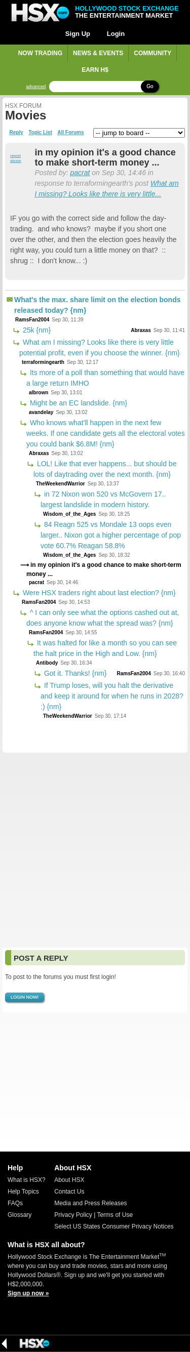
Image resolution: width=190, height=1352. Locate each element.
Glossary (19, 1214)
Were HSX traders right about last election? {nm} (98, 593)
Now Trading (40, 53)
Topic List (40, 132)
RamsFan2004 (32, 319)
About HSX (69, 1179)
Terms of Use (115, 1214)
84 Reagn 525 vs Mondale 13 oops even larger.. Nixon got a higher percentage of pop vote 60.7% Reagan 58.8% (111, 535)
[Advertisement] (95, 850)
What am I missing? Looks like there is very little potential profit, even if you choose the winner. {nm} (99, 347)
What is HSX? (27, 1179)
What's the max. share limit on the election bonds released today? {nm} (97, 305)
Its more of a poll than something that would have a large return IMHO (105, 377)
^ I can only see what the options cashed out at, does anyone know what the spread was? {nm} (102, 617)
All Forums (70, 132)
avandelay (41, 412)
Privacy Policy (73, 1214)
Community (152, 53)
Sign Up (77, 33)
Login (116, 33)
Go (149, 86)
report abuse (15, 158)
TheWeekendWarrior (60, 483)
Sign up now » (28, 1293)
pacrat (80, 173)
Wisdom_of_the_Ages (69, 514)
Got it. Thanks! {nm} (74, 673)
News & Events (98, 53)
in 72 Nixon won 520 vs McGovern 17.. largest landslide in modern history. (103, 499)
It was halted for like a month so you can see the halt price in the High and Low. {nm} (105, 648)
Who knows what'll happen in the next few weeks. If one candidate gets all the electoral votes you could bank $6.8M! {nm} (105, 433)
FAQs (15, 1203)
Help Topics (23, 1191)
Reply (16, 132)
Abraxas (140, 330)
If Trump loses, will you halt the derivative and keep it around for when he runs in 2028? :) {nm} (112, 696)
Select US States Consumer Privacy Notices (113, 1226)
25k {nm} (36, 330)
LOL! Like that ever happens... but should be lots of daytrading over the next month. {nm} (104, 469)
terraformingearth (43, 362)
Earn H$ (95, 69)
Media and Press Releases (90, 1203)
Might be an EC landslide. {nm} (77, 403)
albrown (38, 392)
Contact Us (69, 1191)
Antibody (47, 663)
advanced (36, 87)
